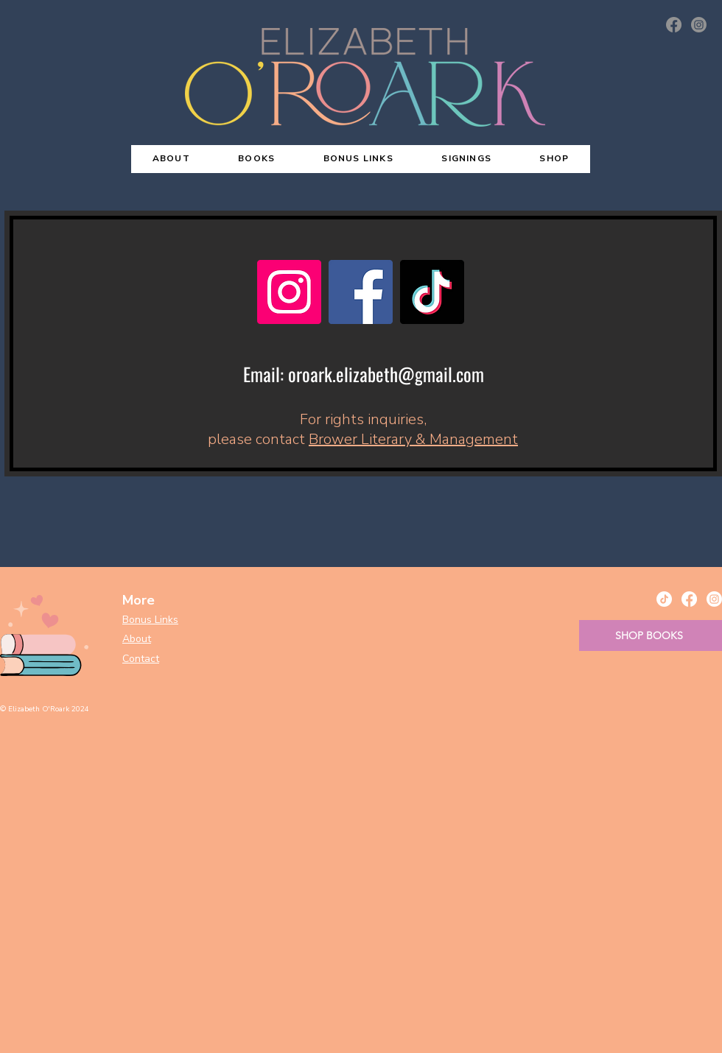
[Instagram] (699, 24)
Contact (140, 659)
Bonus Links (150, 620)
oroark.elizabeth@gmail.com (386, 373)
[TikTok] (432, 292)
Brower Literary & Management (413, 439)
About (136, 639)
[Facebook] (673, 24)
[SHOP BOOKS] (650, 635)
